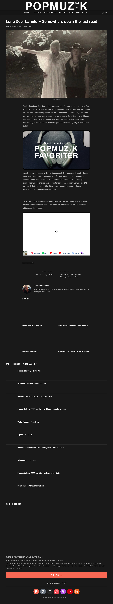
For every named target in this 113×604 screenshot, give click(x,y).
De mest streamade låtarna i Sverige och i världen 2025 (40, 447)
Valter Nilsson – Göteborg (28, 422)
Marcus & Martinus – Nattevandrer (31, 384)
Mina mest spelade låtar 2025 (32, 326)
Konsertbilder (50, 13)
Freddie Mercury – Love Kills (29, 371)
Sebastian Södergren (41, 286)
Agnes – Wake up (24, 435)
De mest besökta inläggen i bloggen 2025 (34, 396)
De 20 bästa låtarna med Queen (30, 486)
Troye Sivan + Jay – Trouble (44, 275)
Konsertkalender (66, 13)
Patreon (60, 561)
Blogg (26, 13)
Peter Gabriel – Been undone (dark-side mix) (73, 326)
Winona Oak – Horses (26, 460)
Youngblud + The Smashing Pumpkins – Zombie (74, 352)
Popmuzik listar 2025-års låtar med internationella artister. (41, 409)
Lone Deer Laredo (28, 263)
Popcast (37, 13)
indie (8, 26)
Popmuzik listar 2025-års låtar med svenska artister (39, 473)
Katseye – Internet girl (29, 352)
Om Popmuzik (81, 13)
